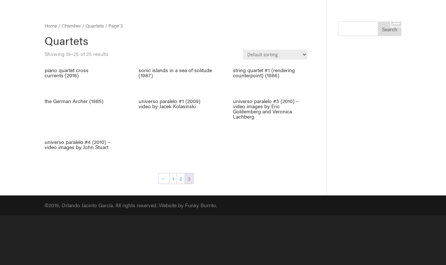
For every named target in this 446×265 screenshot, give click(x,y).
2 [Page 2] (181, 178)
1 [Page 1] (173, 178)
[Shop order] (275, 55)
